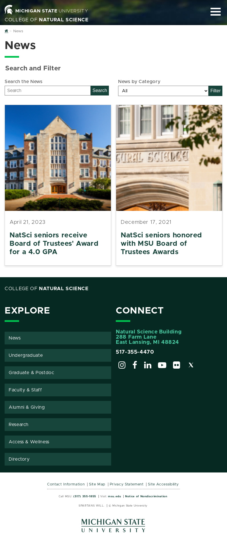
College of (47, 20)
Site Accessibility (163, 484)
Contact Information (66, 484)
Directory (19, 459)
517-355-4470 (135, 352)
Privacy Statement (127, 484)
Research (19, 424)
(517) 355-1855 (84, 496)
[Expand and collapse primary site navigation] (215, 12)
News (15, 338)
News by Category (139, 81)
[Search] (48, 90)
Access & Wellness (29, 442)
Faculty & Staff (25, 390)
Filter (215, 90)
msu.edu (114, 496)
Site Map (97, 484)
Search (99, 90)
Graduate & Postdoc (31, 372)
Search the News (24, 81)
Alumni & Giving (27, 407)
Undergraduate (26, 355)
